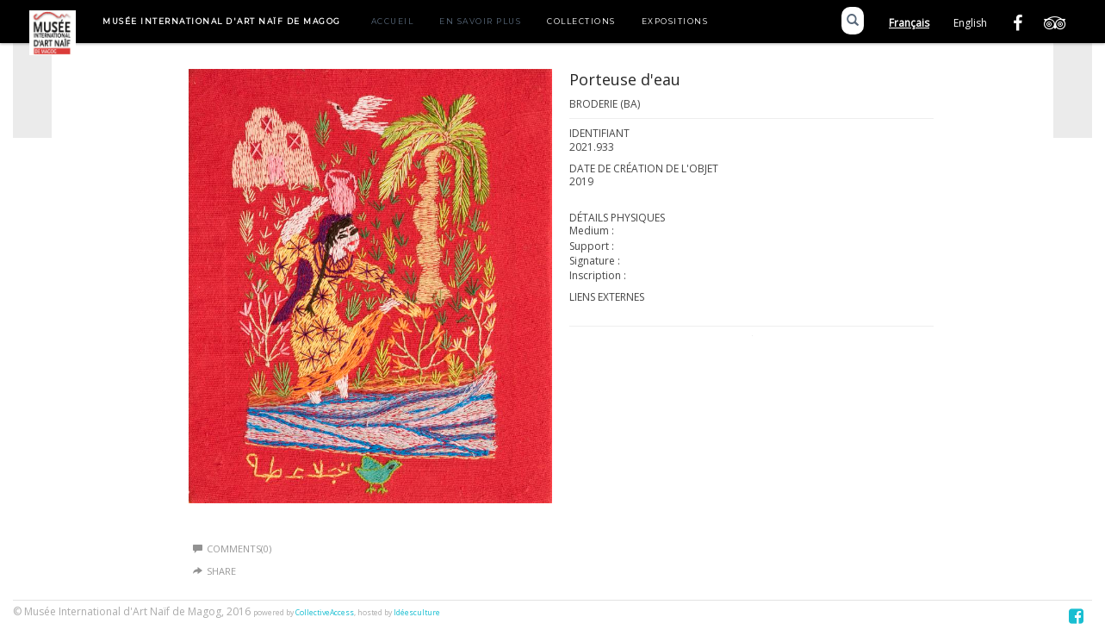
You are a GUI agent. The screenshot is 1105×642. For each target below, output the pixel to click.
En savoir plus (480, 21)
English (970, 23)
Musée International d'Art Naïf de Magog (221, 21)
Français (909, 23)
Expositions (675, 21)
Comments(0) (232, 548)
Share (221, 570)
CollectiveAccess (324, 613)
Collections (581, 21)
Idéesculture (417, 613)
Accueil (392, 21)
